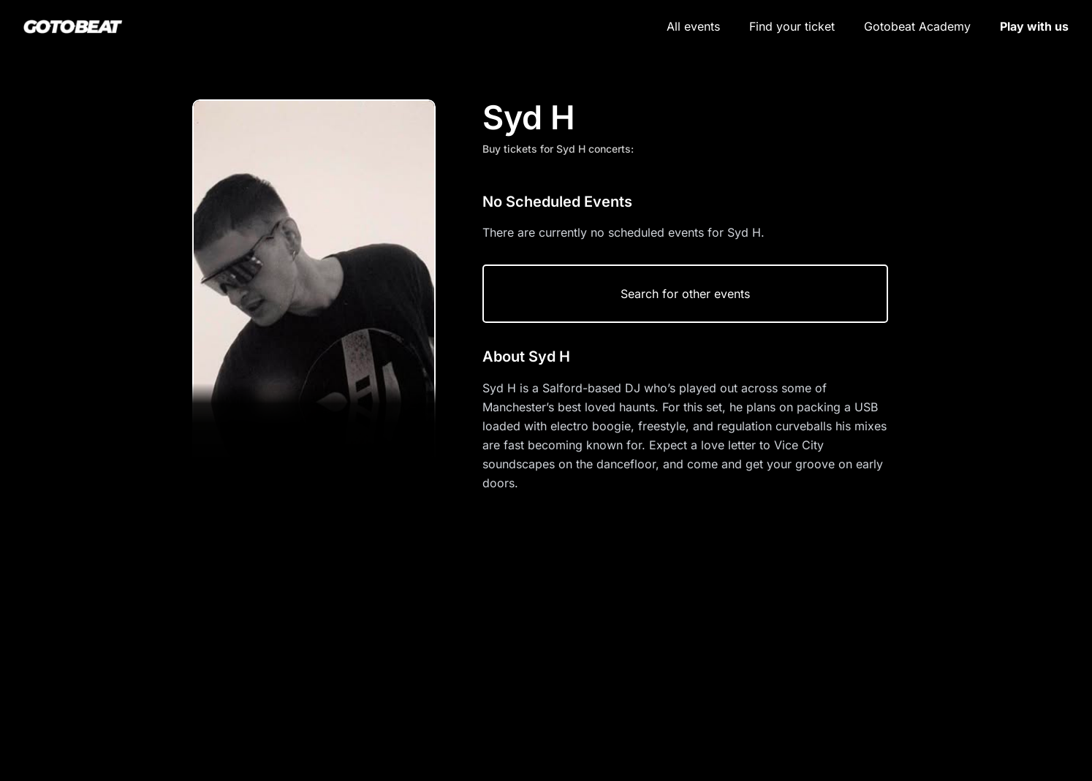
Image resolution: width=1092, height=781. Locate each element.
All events (693, 26)
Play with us (1034, 26)
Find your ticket (792, 26)
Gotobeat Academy (917, 26)
